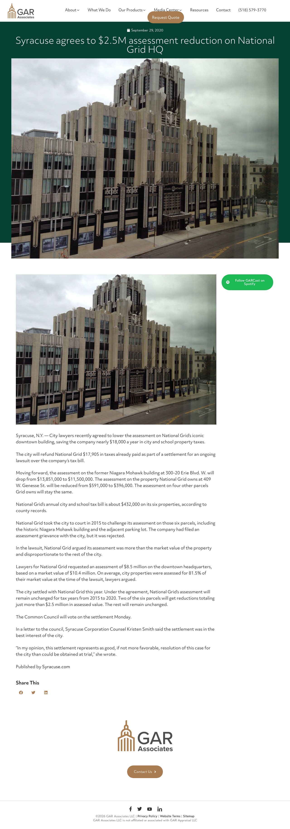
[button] (21, 692)
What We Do (99, 9)
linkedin (159, 810)
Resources (199, 9)
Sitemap (188, 816)
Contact (223, 9)
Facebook (130, 810)
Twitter (139, 810)
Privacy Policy (147, 816)
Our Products (132, 9)
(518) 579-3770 (252, 9)
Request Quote (165, 17)
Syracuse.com (56, 667)
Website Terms (170, 816)
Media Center (168, 9)
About (72, 9)
